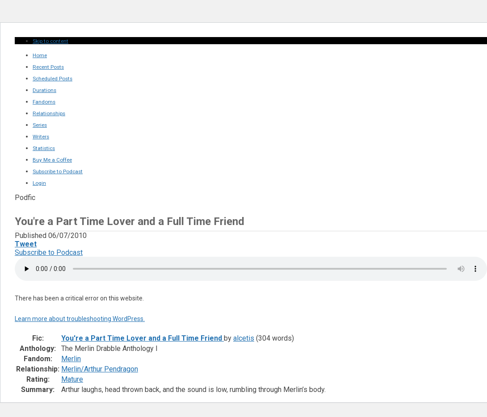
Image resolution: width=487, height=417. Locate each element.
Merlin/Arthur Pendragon (99, 369)
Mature (72, 379)
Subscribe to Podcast (49, 252)
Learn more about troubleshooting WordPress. (80, 318)
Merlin (71, 358)
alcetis (243, 338)
